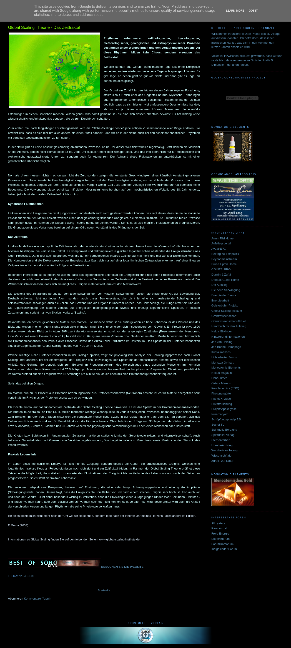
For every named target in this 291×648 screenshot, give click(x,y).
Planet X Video (221, 398)
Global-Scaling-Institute (226, 310)
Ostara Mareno (221, 383)
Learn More (235, 10)
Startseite (104, 590)
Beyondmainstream (224, 259)
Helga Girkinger (221, 331)
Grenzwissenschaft (223, 316)
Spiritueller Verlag (223, 435)
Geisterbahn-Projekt (224, 305)
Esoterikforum (220, 538)
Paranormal (219, 528)
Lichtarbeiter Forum (224, 357)
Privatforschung (221, 404)
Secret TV (218, 424)
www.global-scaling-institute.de (119, 539)
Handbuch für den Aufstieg (228, 326)
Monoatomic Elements (226, 367)
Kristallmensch (221, 352)
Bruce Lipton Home (224, 264)
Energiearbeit (220, 300)
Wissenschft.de (221, 455)
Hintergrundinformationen (228, 336)
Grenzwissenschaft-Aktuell (228, 321)
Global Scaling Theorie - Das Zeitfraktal (44, 27)
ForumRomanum (222, 544)
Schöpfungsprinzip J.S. (226, 419)
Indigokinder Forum (224, 549)
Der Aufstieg (219, 284)
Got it (253, 10)
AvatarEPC (218, 248)
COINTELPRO (221, 269)
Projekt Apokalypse (224, 409)
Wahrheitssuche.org (224, 450)
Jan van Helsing (222, 342)
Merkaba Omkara (222, 362)
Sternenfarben (220, 440)
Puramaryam (219, 414)
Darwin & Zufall (221, 274)
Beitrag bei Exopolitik (225, 254)
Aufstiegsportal (221, 243)
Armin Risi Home (222, 238)
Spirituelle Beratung (224, 429)
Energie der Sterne (223, 295)
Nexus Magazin (221, 372)
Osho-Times (219, 378)
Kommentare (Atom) (37, 598)
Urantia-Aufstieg (222, 445)
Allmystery (218, 523)
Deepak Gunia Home (225, 279)
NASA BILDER (28, 576)
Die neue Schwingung (225, 290)
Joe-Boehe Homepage (226, 347)
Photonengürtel (221, 393)
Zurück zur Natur (222, 460)
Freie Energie (220, 533)
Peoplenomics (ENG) (225, 388)
